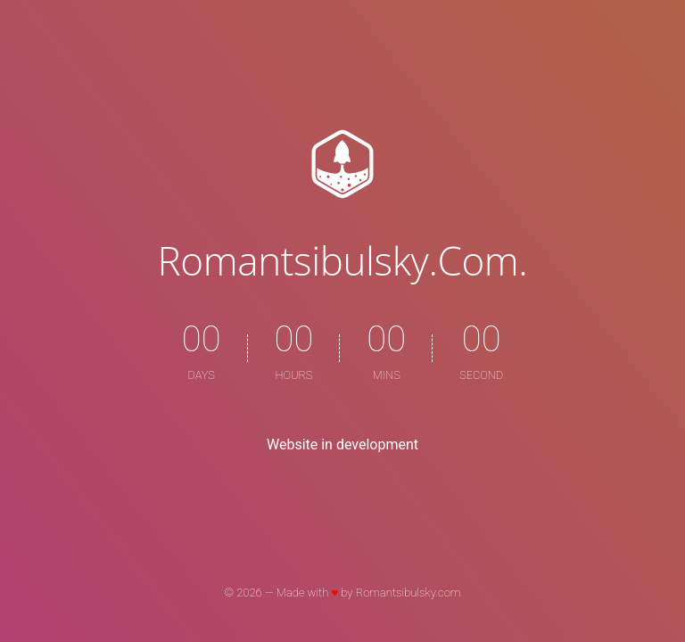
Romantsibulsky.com (408, 592)
